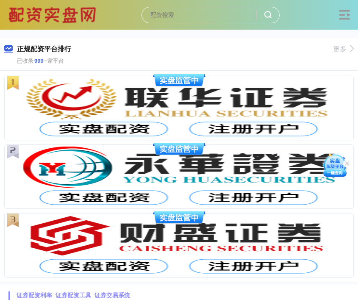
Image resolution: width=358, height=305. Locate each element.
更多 (343, 49)
